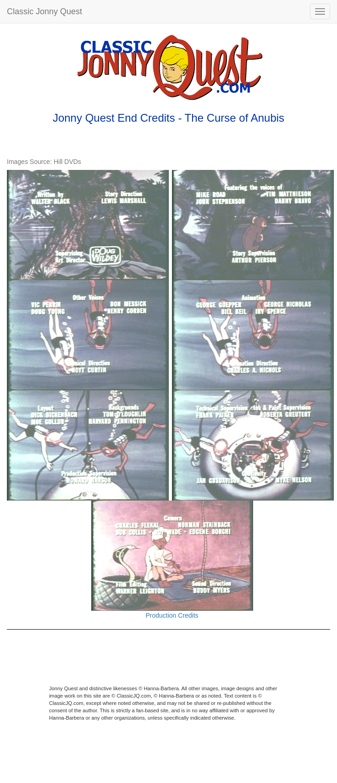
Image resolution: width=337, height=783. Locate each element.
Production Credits (171, 615)
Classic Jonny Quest (44, 11)
